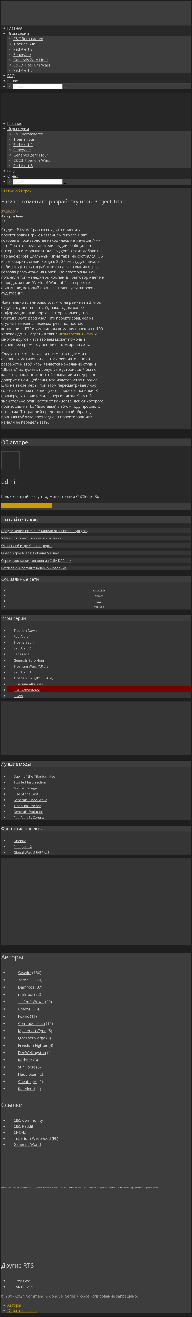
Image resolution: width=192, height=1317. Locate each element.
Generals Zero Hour (30, 59)
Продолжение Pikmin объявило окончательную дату (44, 530)
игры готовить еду (76, 334)
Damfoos (26, 987)
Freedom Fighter (32, 1045)
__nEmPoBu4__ (31, 1001)
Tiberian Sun (24, 44)
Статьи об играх (16, 191)
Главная (14, 28)
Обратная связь (22, 1310)
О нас (12, 81)
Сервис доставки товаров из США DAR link (36, 560)
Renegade (22, 54)
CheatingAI (27, 1081)
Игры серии (18, 33)
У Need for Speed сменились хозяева (31, 538)
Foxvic (23, 1016)
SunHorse (26, 1067)
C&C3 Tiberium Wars (31, 65)
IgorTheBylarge (31, 1038)
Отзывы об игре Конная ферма (26, 545)
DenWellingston (32, 1052)
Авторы (14, 1305)
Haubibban (27, 1074)
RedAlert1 (26, 1088)
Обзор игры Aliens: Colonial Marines (30, 553)
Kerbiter (25, 1059)
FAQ (11, 75)
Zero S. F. (26, 980)
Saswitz (24, 972)
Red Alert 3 (23, 70)
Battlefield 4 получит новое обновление (34, 568)
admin (18, 216)
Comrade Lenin (31, 1023)
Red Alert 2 (23, 49)
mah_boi (25, 994)
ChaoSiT (25, 1009)
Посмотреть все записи (26, 505)
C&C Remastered (28, 38)
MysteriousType (32, 1030)
